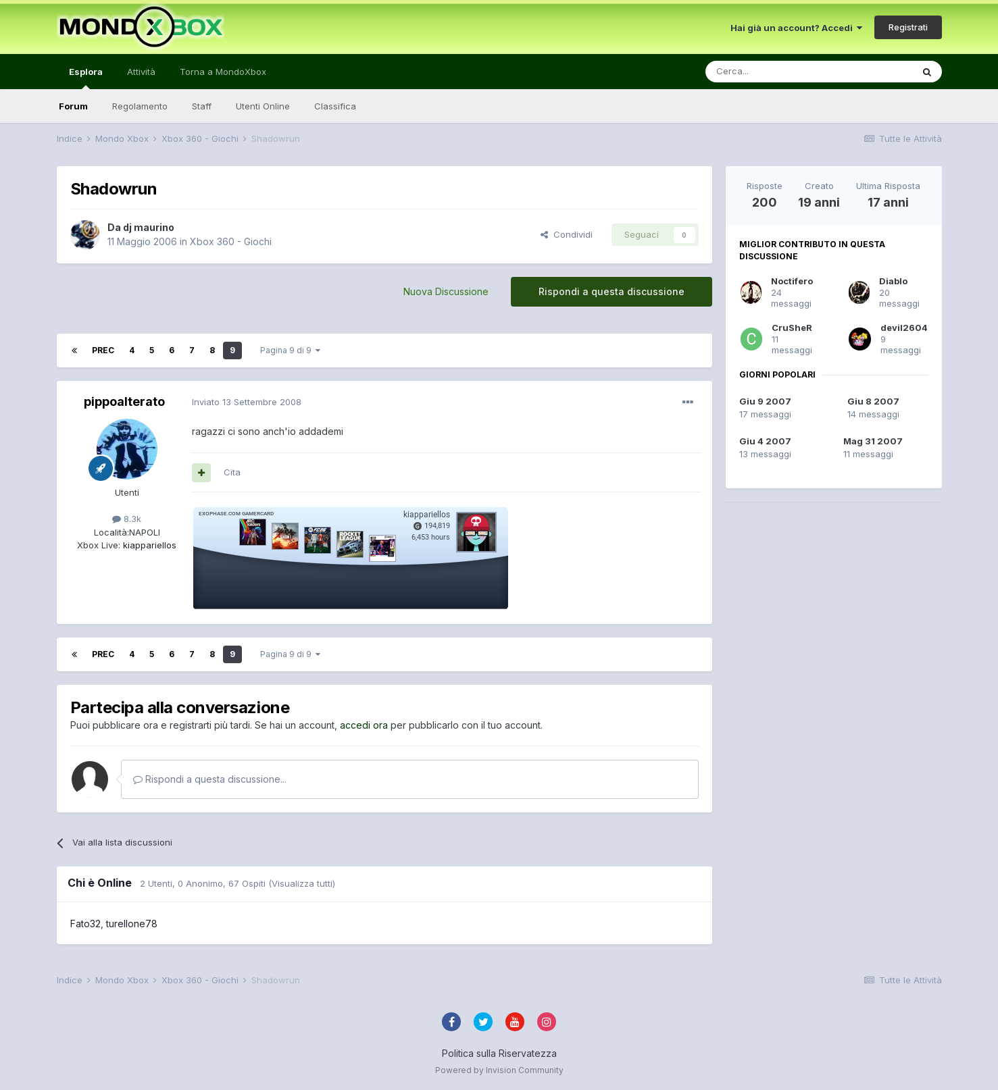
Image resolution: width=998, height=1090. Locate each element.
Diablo (893, 281)
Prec (103, 350)
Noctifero (792, 281)
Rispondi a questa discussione (611, 291)
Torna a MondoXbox (223, 71)
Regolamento (140, 106)
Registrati (908, 27)
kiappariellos (148, 545)
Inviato (246, 401)
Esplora (86, 77)
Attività (141, 71)
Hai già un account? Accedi (796, 27)
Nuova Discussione (446, 291)
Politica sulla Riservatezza (499, 1053)
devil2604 (904, 327)
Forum (73, 106)
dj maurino (148, 227)
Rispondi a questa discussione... (209, 779)
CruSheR (792, 327)
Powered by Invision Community (499, 1070)
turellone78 (131, 923)
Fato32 (85, 923)
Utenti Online (263, 106)
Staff (201, 106)
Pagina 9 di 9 (290, 350)
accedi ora (364, 725)
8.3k (126, 518)
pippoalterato (124, 401)
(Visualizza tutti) (301, 883)
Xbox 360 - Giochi (231, 241)
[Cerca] (768, 71)
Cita (232, 472)
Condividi (567, 234)
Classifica (335, 106)
